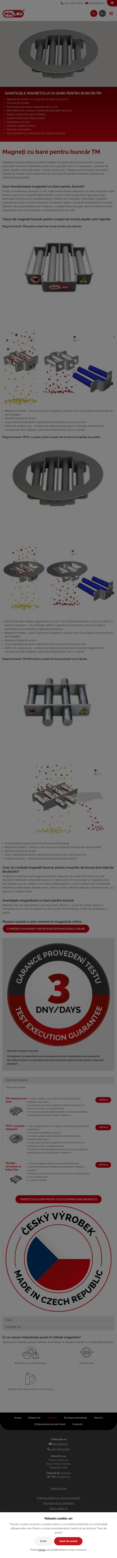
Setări (43, 1541)
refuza (42, 1549)
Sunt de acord (68, 1541)
